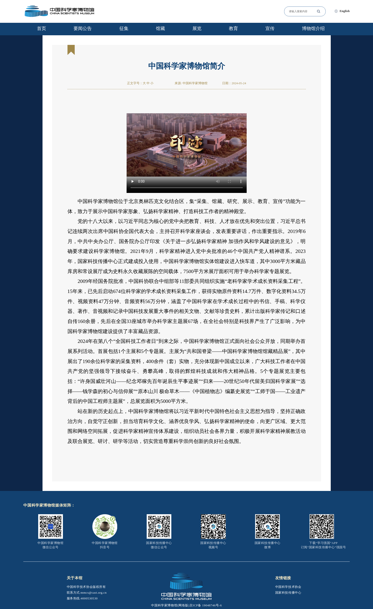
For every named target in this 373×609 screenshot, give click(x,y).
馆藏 (160, 28)
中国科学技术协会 (288, 587)
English (345, 11)
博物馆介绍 (313, 28)
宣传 (270, 28)
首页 (41, 28)
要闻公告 (82, 28)
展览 (197, 28)
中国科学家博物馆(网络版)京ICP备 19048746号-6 (186, 605)
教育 (233, 28)
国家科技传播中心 (288, 592)
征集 (123, 28)
